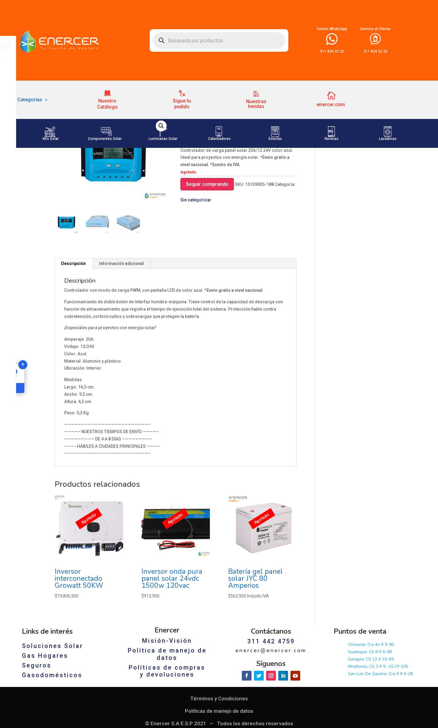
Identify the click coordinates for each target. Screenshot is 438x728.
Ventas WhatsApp (332, 29)
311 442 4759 (271, 701)
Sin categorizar (82, 169)
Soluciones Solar (52, 706)
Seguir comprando (207, 244)
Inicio (60, 169)
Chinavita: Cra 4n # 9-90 (371, 705)
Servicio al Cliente (375, 29)
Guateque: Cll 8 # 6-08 (370, 712)
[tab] (73, 324)
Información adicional (121, 324)
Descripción (73, 324)
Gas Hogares (45, 716)
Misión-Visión (167, 701)
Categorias (29, 100)
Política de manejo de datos (167, 714)
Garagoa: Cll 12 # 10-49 (371, 720)
